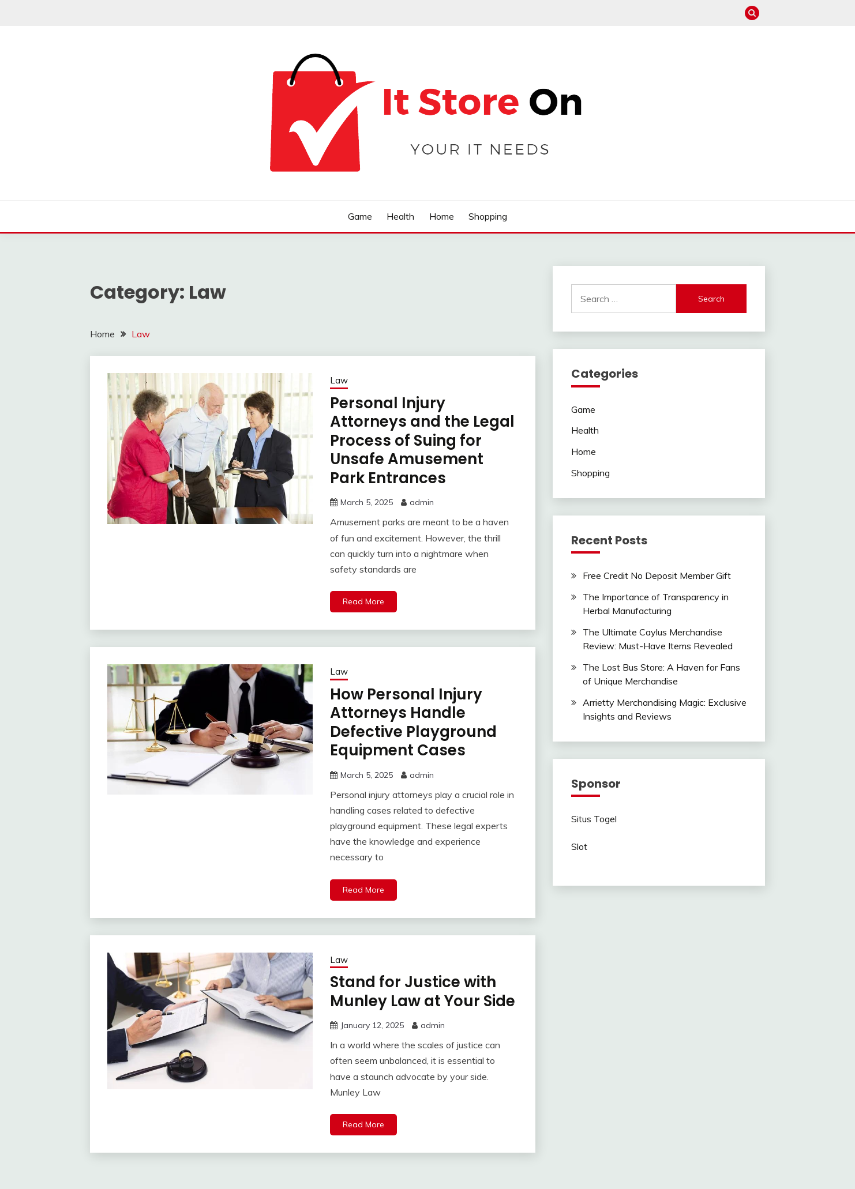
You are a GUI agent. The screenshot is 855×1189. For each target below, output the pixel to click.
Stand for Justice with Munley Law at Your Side (422, 991)
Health (400, 216)
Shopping (487, 216)
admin (422, 502)
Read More (363, 601)
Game (360, 216)
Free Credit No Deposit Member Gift (657, 575)
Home (441, 216)
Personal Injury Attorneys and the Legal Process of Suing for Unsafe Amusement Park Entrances (422, 440)
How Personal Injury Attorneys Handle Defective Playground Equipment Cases (413, 722)
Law (339, 380)
